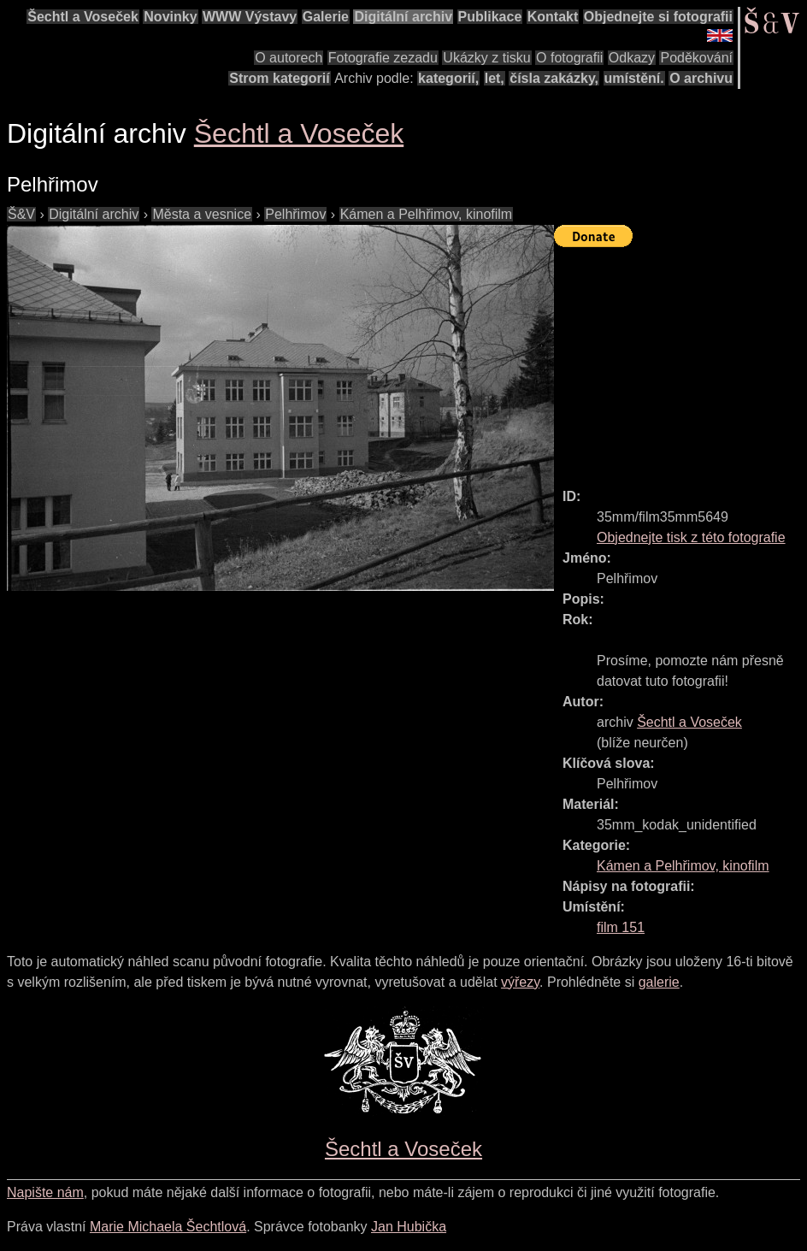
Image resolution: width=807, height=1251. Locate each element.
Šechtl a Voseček (82, 16)
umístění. (634, 78)
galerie (659, 982)
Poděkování (696, 57)
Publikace (490, 16)
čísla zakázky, (554, 78)
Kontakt (553, 16)
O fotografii (569, 57)
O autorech (288, 57)
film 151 (621, 927)
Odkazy (632, 57)
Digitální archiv (403, 16)
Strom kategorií (279, 78)
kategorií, (448, 78)
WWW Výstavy (250, 16)
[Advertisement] (680, 360)
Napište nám (45, 1192)
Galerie (326, 16)
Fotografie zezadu (383, 57)
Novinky (170, 16)
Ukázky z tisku (486, 57)
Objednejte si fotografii (658, 16)
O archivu (701, 78)
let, (494, 78)
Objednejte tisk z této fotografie (691, 537)
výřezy (520, 982)
